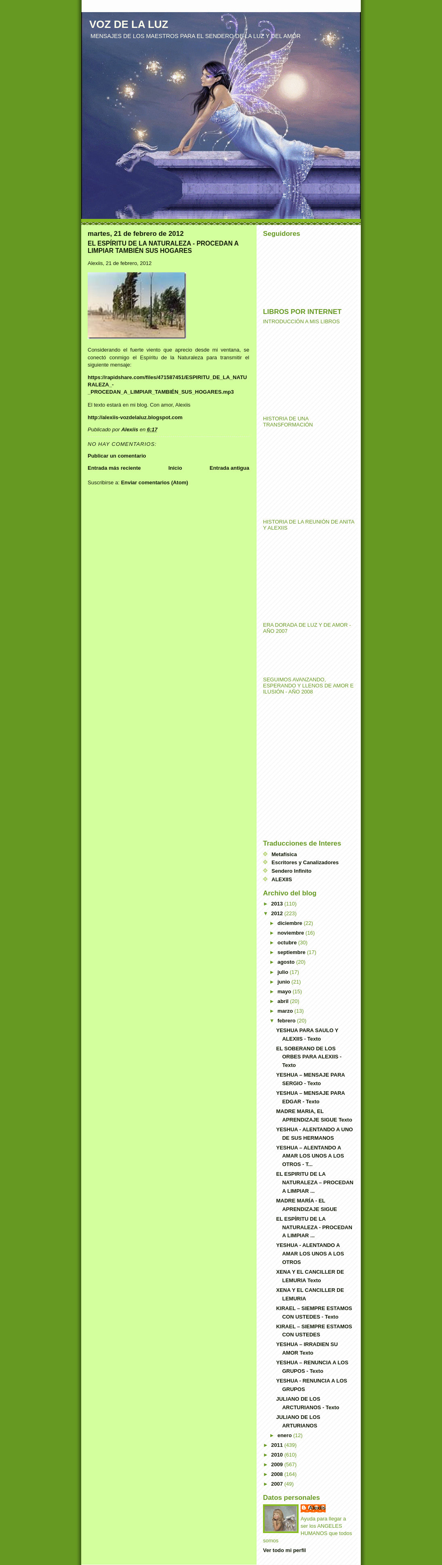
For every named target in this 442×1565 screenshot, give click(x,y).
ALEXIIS (282, 879)
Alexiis (317, 1508)
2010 (277, 1455)
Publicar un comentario (117, 456)
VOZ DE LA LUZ (128, 24)
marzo (286, 1011)
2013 (277, 904)
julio (284, 972)
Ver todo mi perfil (284, 1550)
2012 (277, 913)
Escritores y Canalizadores (305, 862)
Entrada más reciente (114, 468)
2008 (277, 1474)
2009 (277, 1464)
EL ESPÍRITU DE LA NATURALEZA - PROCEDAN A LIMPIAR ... (314, 1227)
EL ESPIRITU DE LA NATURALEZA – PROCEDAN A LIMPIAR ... (314, 1182)
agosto (287, 962)
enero (285, 1435)
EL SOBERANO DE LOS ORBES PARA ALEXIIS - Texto (308, 1057)
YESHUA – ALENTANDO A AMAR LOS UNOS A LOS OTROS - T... (310, 1156)
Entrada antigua (229, 468)
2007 (277, 1484)
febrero (287, 1021)
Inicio (175, 468)
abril (284, 1001)
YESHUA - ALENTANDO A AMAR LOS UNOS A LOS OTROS (310, 1253)
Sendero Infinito (292, 871)
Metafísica (284, 854)
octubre (288, 942)
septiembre (292, 952)
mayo (285, 991)
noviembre (291, 933)
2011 (277, 1445)
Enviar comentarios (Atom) (154, 482)
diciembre (291, 923)
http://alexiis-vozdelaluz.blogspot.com (135, 417)
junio (285, 982)
